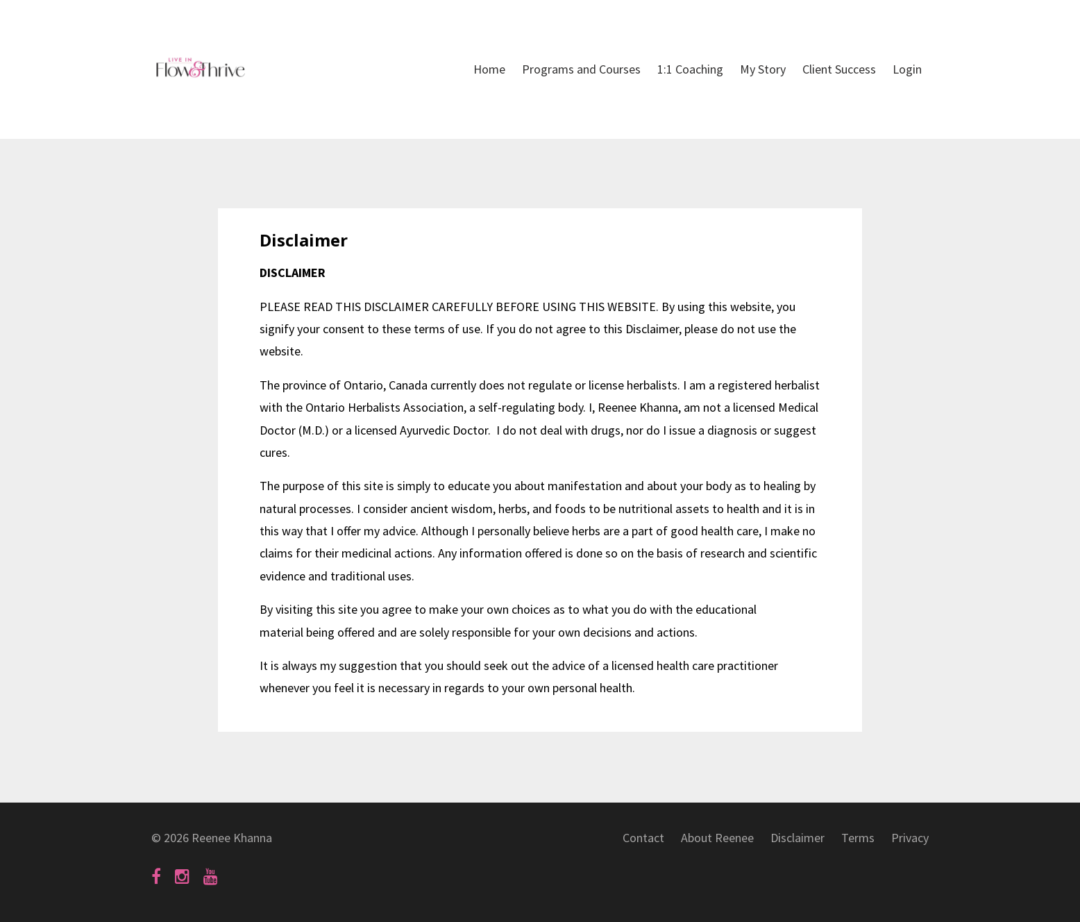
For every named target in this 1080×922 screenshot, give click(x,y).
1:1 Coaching (690, 69)
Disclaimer (797, 838)
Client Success (839, 69)
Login (907, 69)
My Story (763, 69)
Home (489, 69)
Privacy (910, 838)
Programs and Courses (581, 69)
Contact (643, 838)
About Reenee (717, 838)
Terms (858, 838)
